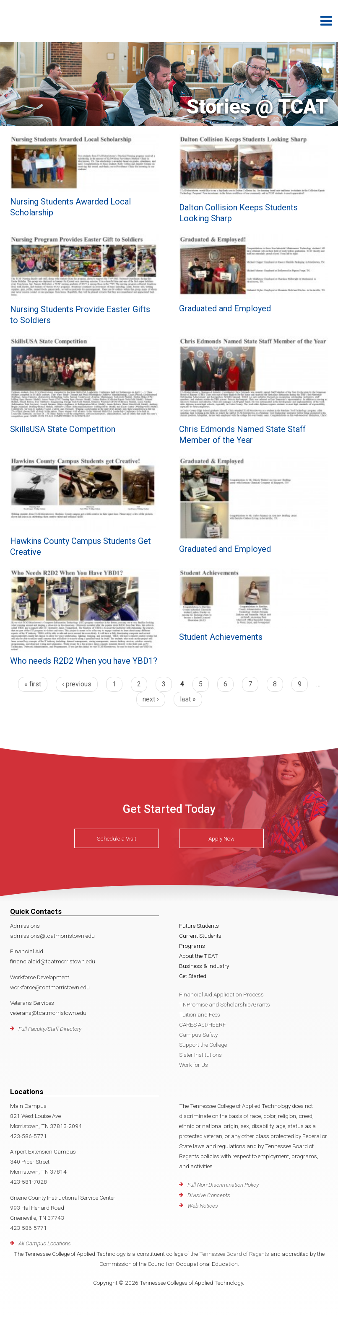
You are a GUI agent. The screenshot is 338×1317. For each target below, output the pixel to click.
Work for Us (193, 1064)
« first (32, 684)
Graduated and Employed (225, 308)
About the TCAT (198, 955)
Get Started (192, 976)
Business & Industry (204, 966)
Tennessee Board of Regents (234, 1253)
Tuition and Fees (199, 1014)
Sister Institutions (200, 1054)
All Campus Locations (44, 1243)
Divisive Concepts (208, 1195)
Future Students (199, 925)
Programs (192, 945)
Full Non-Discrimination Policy (223, 1184)
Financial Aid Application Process (221, 994)
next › (151, 699)
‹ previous (76, 684)
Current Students (200, 935)
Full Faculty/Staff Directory (49, 1028)
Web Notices (202, 1205)
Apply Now (221, 838)
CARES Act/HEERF (202, 1024)
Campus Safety (198, 1034)
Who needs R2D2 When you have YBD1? (83, 661)
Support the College (203, 1044)
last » (188, 699)
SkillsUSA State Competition (62, 429)
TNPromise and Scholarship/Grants (224, 1004)
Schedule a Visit (116, 838)
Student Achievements (221, 637)
